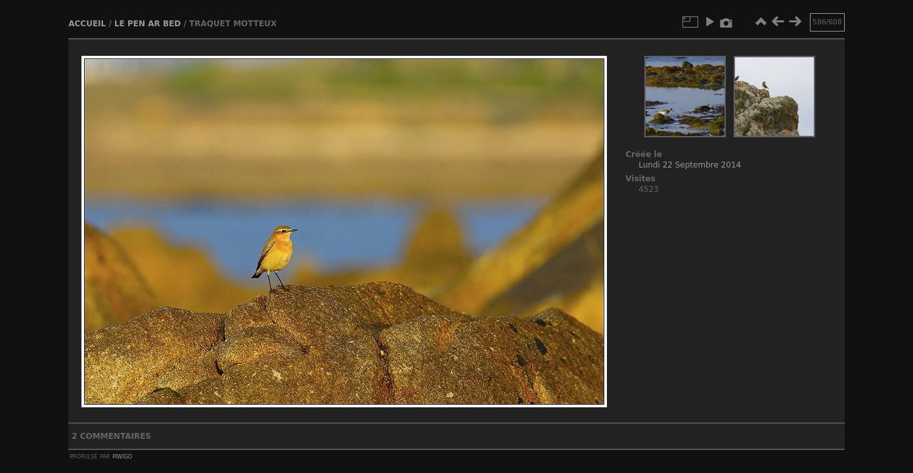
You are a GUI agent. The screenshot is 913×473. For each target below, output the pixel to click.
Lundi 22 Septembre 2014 (689, 164)
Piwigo (122, 456)
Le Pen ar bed (147, 23)
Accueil (87, 23)
